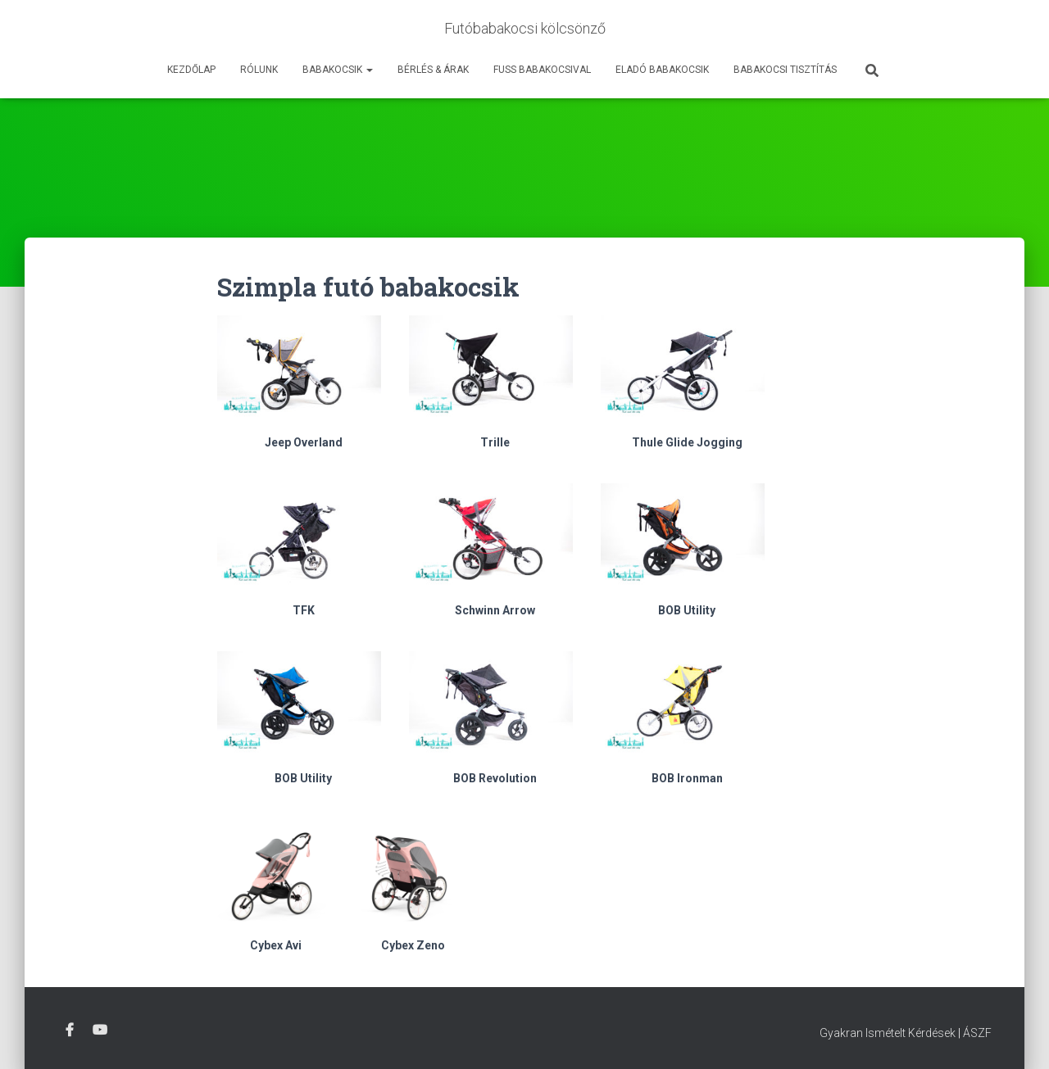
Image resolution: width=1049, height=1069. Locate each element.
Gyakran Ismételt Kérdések (888, 1033)
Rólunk (259, 69)
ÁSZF (977, 1033)
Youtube (100, 1030)
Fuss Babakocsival (542, 69)
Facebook (69, 1030)
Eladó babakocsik (662, 69)
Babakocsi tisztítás (785, 69)
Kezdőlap (191, 69)
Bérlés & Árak (433, 69)
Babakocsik (337, 69)
